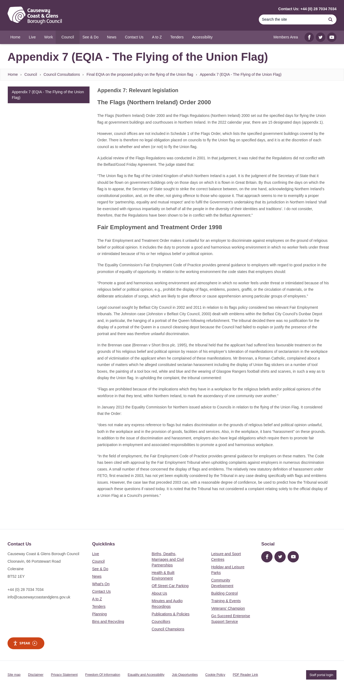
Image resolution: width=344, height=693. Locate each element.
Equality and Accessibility (146, 675)
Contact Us (101, 591)
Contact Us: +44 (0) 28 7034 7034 (307, 9)
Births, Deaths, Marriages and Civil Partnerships (168, 559)
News (97, 576)
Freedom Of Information (102, 675)
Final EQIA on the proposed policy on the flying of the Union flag (140, 74)
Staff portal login (321, 675)
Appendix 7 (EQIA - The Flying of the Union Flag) (240, 74)
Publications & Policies (170, 614)
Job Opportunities (185, 675)
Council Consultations (62, 74)
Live (95, 554)
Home (13, 74)
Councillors (161, 621)
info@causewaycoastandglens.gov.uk (39, 597)
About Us (159, 593)
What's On (101, 584)
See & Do (100, 569)
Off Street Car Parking (170, 586)
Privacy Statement (64, 675)
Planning (99, 614)
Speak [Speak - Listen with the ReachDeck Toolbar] (25, 643)
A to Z (97, 599)
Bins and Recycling (108, 621)
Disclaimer (35, 675)
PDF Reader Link (245, 675)
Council (30, 74)
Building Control (224, 593)
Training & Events (226, 601)
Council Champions (168, 629)
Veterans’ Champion (228, 608)
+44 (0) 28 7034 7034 (26, 589)
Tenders (99, 606)
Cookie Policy (215, 675)
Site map (14, 675)
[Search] (291, 19)
